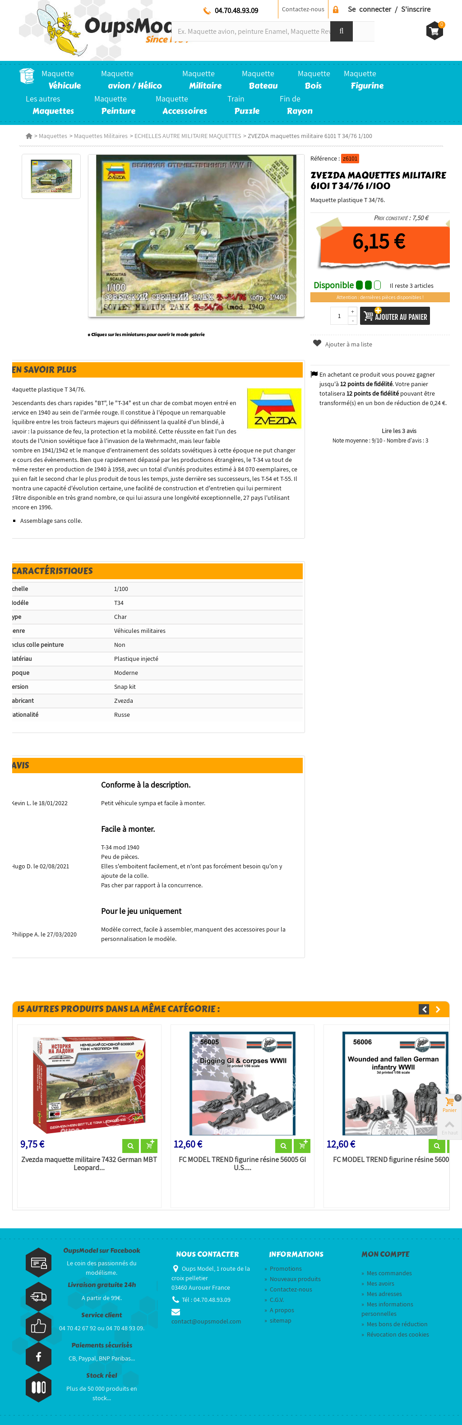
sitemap (277, 1320)
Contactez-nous (303, 9)
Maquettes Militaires (101, 136)
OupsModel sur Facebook (101, 1250)
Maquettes (53, 136)
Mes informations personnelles (387, 1309)
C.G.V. (274, 1300)
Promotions (283, 1268)
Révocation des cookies (395, 1334)
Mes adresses (381, 1294)
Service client (101, 1315)
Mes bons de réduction (394, 1324)
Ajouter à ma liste (342, 344)
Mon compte (385, 1254)
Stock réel (101, 1375)
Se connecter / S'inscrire (389, 9)
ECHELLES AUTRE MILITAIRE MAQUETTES (187, 136)
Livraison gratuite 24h (102, 1285)
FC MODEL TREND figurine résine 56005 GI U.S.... (242, 1164)
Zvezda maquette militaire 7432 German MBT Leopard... (89, 1164)
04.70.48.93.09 (236, 10)
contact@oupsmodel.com (206, 1321)
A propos (279, 1310)
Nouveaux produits (292, 1279)
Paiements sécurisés (101, 1345)
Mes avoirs (377, 1283)
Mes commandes (386, 1273)
